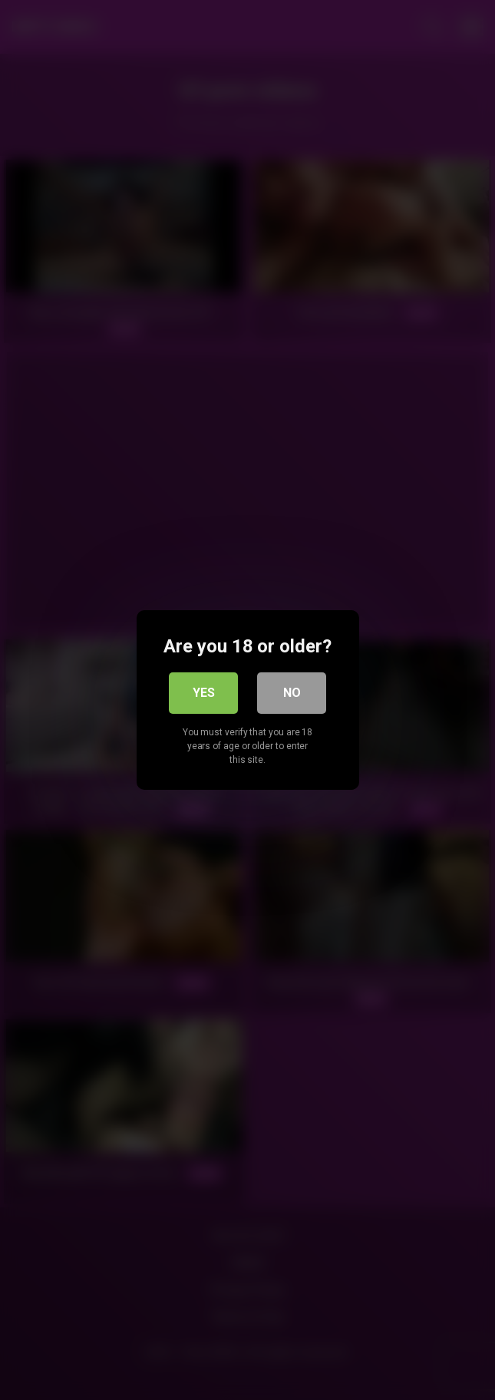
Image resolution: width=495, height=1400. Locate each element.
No (292, 692)
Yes (204, 692)
